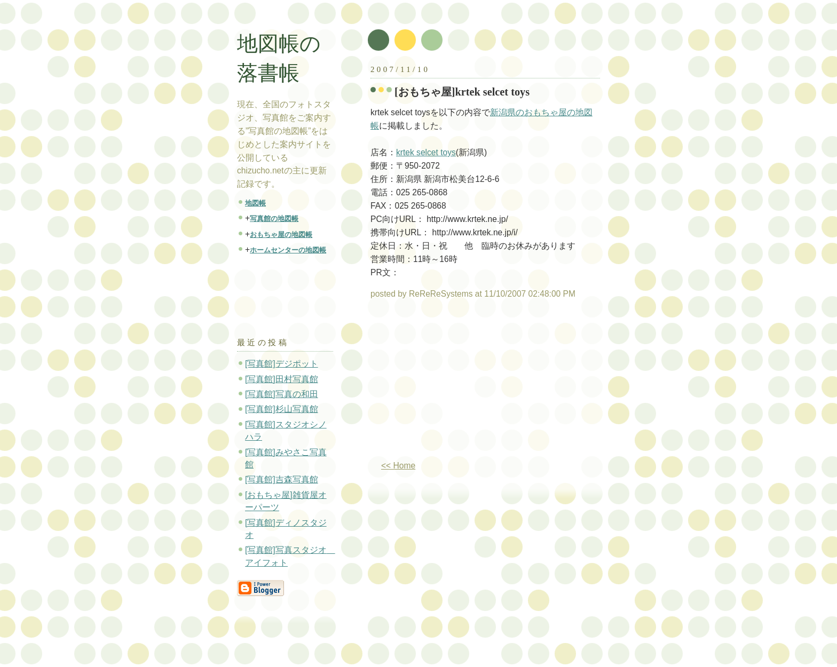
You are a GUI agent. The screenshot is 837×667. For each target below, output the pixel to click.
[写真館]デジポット (281, 363)
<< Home (398, 465)
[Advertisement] (460, 384)
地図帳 (255, 203)
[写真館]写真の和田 (281, 394)
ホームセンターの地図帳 (288, 250)
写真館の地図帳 (274, 219)
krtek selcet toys (426, 152)
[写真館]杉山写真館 (281, 409)
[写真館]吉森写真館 (281, 479)
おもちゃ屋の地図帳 (281, 235)
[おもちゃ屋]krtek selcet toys (462, 92)
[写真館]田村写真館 (281, 379)
